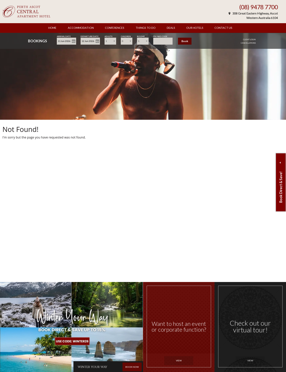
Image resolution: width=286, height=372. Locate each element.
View (179, 360)
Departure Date (90, 36)
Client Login (249, 39)
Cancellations (248, 43)
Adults (108, 36)
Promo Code (160, 36)
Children (126, 36)
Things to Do (146, 27)
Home (52, 27)
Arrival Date (64, 36)
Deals (171, 27)
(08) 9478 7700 (258, 6)
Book (184, 41)
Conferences (114, 27)
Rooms (141, 36)
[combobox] (110, 41)
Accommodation (81, 27)
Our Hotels (194, 27)
